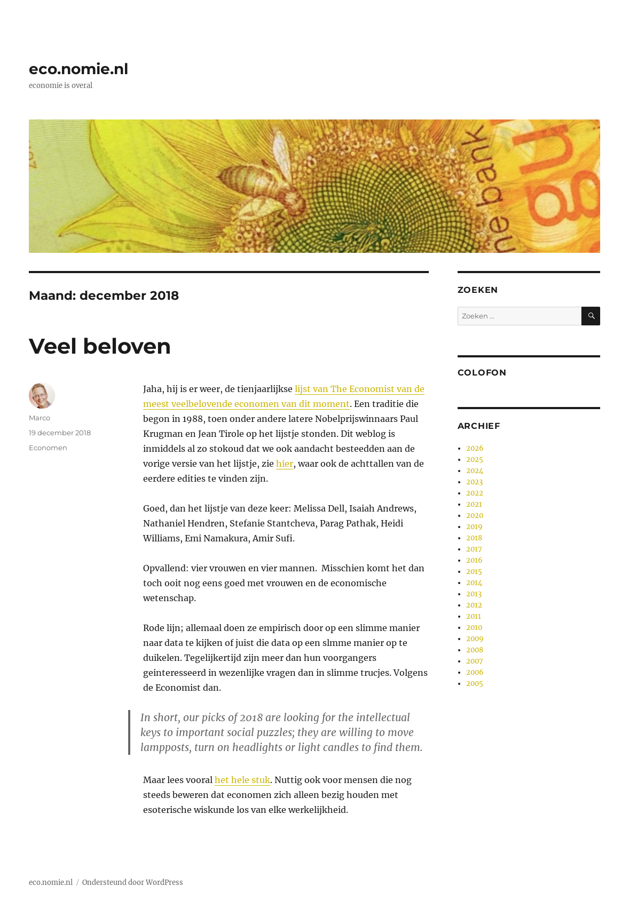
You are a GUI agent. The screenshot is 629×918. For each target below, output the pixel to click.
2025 (474, 459)
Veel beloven (100, 346)
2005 (474, 683)
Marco (39, 417)
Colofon (482, 373)
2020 (474, 515)
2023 (474, 481)
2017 (474, 549)
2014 (474, 582)
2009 (475, 638)
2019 (474, 526)
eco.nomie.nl (78, 69)
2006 (475, 672)
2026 (475, 448)
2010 (474, 627)
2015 (474, 571)
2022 (474, 493)
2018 (474, 537)
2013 (474, 593)
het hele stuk (242, 780)
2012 (474, 605)
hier (284, 463)
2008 (474, 649)
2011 (473, 616)
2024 (474, 470)
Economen (48, 447)
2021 (474, 504)
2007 (474, 661)
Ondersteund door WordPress (132, 882)
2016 (474, 560)
